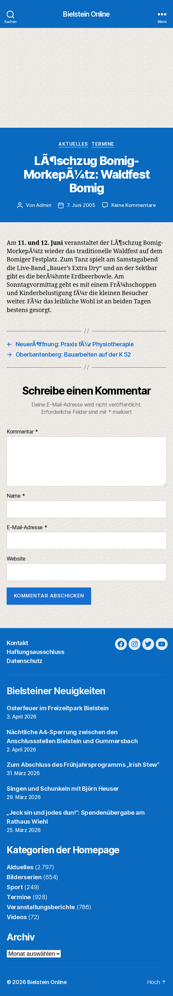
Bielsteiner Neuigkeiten (56, 691)
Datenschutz (24, 660)
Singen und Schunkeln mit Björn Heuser (63, 788)
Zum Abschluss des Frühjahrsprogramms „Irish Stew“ (83, 764)
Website (16, 559)
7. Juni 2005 (81, 205)
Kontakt (17, 642)
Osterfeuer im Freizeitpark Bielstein (57, 708)
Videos (17, 916)
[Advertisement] (86, 77)
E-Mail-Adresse (27, 528)
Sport (15, 887)
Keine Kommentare (133, 205)
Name (16, 496)
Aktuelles (73, 144)
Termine (102, 144)
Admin (43, 205)
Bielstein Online (86, 14)
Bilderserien (24, 877)
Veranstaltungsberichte (41, 907)
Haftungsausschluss (35, 651)
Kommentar (22, 432)
